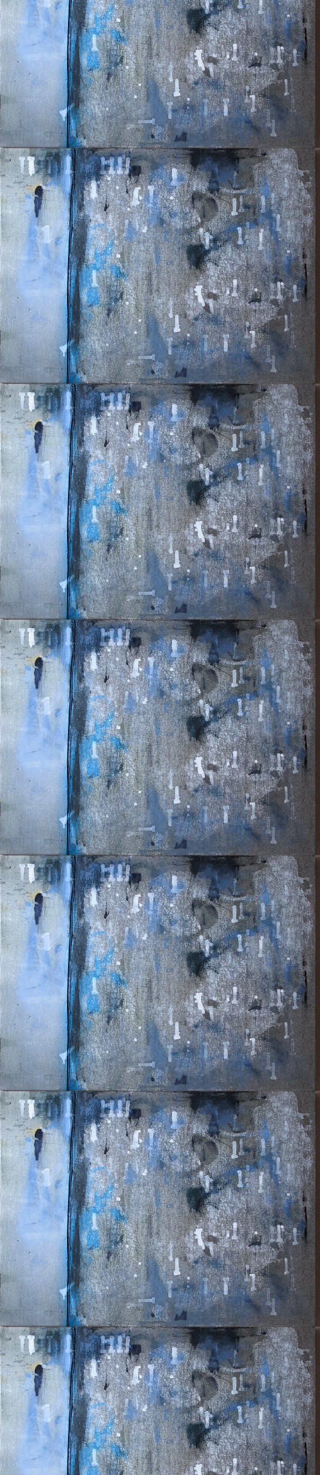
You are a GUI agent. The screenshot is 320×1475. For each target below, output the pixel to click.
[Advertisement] (160, 186)
